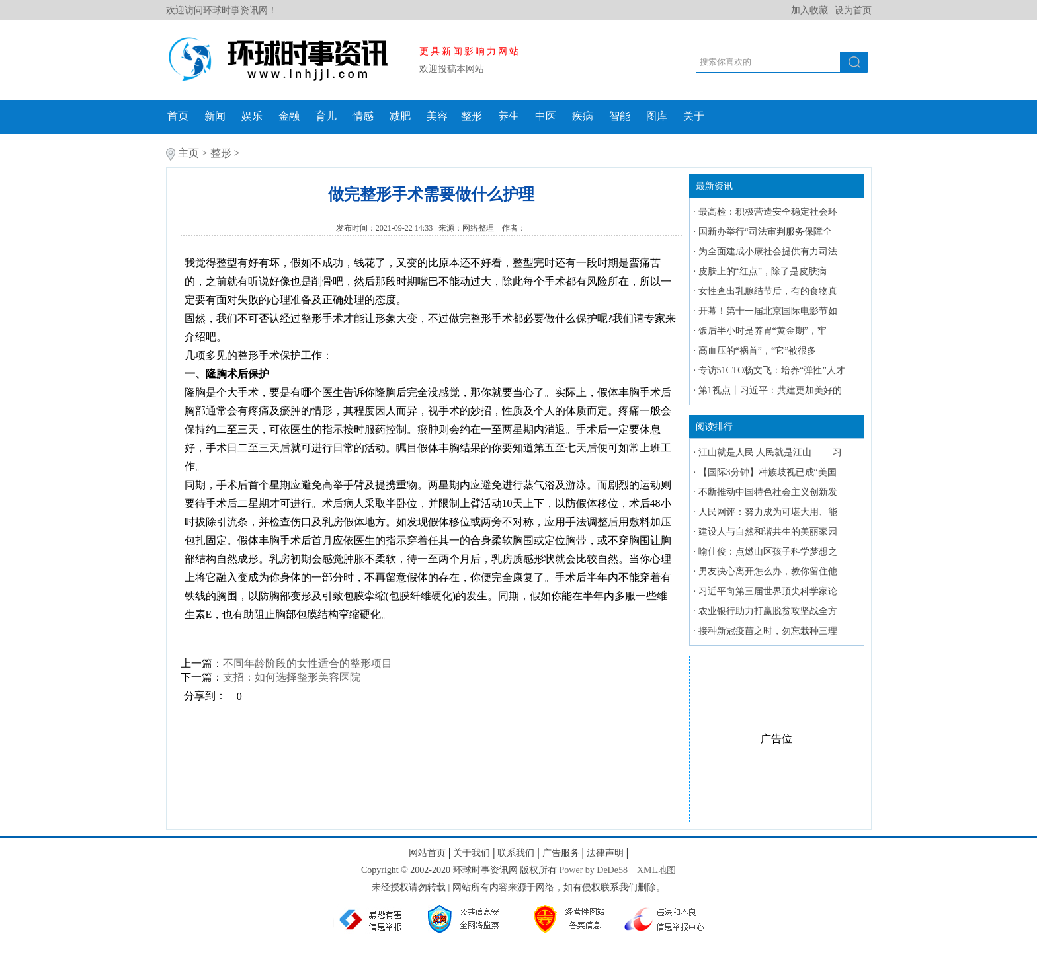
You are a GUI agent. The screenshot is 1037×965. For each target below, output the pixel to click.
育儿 (326, 116)
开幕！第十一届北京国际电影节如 (767, 311)
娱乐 (252, 116)
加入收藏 (809, 10)
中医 (545, 116)
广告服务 (560, 853)
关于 (693, 116)
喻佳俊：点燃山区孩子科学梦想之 (767, 552)
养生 (508, 116)
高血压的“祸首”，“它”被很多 (757, 351)
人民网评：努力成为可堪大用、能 (767, 512)
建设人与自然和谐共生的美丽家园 (767, 532)
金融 (289, 116)
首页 (177, 116)
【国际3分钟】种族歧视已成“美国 (767, 472)
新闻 (215, 116)
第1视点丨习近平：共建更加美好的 (770, 390)
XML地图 (656, 870)
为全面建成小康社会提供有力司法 (767, 251)
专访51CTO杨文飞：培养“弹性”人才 (771, 370)
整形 (471, 116)
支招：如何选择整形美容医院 (291, 677)
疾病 (582, 116)
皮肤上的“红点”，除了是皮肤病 (762, 271)
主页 (188, 153)
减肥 (400, 116)
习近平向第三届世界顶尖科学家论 (767, 591)
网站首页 (427, 853)
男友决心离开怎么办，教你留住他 (767, 571)
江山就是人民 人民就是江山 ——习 (770, 452)
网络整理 (479, 228)
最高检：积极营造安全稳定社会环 (767, 212)
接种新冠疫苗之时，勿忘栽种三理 (767, 631)
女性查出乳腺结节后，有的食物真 (767, 291)
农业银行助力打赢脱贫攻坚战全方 (767, 611)
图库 (656, 116)
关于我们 (471, 853)
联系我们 (515, 853)
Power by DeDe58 (594, 870)
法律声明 (605, 853)
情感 (363, 116)
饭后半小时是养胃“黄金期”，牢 (762, 331)
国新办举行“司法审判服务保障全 (765, 232)
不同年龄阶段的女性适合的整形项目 (307, 663)
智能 (619, 116)
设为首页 (853, 10)
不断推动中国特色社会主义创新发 (767, 492)
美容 (437, 116)
